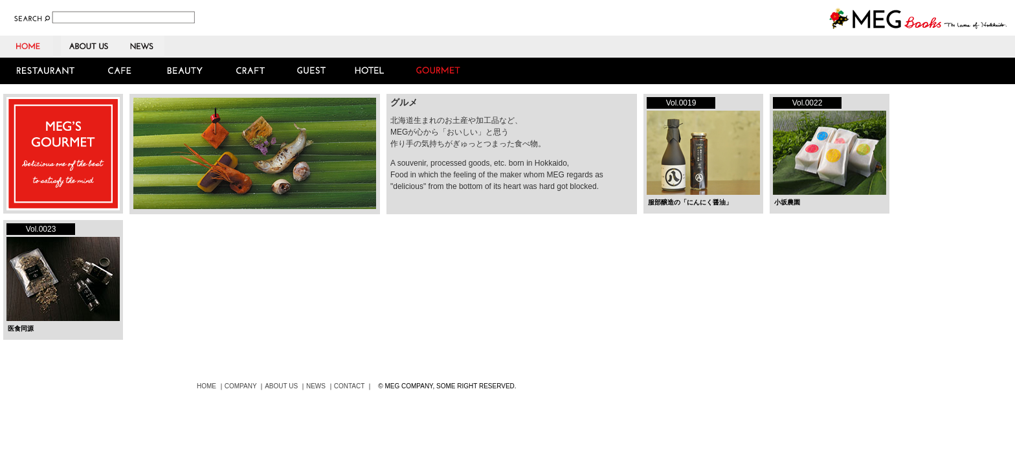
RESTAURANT (46, 71)
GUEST (310, 71)
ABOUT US (90, 46)
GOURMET (440, 71)
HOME (30, 46)
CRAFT (251, 71)
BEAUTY (184, 71)
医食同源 (21, 328)
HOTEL (369, 71)
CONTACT (349, 386)
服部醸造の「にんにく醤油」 (690, 202)
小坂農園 (787, 202)
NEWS (141, 46)
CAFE (121, 71)
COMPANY (241, 386)
